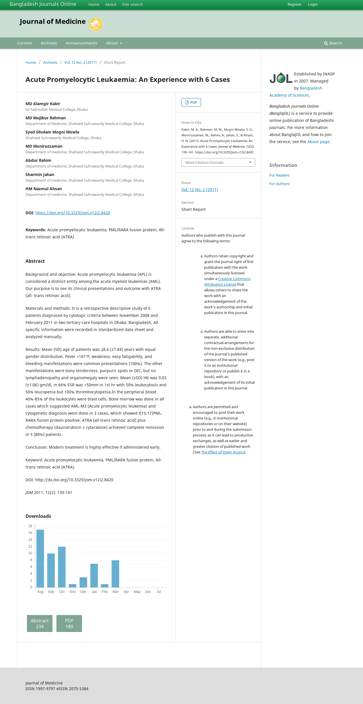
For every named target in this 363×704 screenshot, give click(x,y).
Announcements (81, 43)
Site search (132, 4)
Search (333, 43)
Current (24, 43)
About (111, 4)
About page (318, 141)
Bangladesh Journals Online (43, 4)
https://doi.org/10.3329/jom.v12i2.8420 (72, 212)
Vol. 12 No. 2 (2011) (80, 62)
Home (94, 4)
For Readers (279, 175)
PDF (193, 102)
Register (294, 4)
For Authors (279, 183)
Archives (49, 43)
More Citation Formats (204, 162)
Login (313, 4)
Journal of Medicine (53, 21)
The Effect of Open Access (222, 452)
